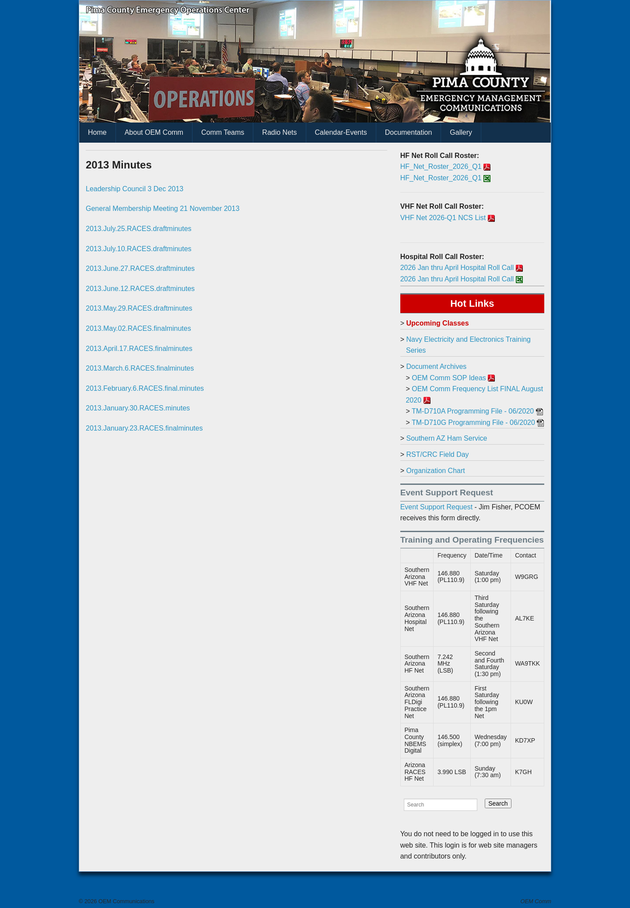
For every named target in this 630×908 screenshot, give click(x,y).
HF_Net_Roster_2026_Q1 (441, 166)
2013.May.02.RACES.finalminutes (138, 328)
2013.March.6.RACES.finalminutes (140, 368)
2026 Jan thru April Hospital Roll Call (457, 267)
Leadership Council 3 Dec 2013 (134, 189)
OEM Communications (125, 901)
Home (97, 132)
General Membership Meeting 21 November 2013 (162, 208)
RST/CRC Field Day (437, 454)
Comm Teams (222, 132)
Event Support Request (436, 507)
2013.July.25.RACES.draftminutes (139, 228)
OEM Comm (536, 901)
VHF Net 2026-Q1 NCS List (443, 217)
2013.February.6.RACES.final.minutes (145, 388)
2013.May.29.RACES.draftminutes (139, 308)
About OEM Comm (154, 132)
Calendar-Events (341, 132)
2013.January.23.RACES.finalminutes (144, 428)
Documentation (408, 132)
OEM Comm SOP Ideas (449, 378)
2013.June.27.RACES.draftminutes (140, 268)
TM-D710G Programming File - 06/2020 (473, 422)
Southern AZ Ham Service (446, 438)
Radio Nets (279, 132)
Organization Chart (435, 470)
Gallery (461, 132)
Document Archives (436, 366)
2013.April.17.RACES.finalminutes (139, 348)
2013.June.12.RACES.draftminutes (140, 288)
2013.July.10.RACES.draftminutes (139, 248)
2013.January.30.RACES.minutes (138, 408)
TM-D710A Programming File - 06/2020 (473, 411)
